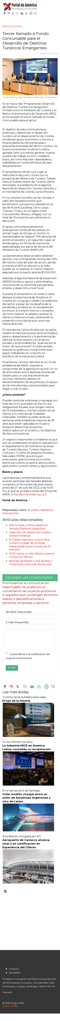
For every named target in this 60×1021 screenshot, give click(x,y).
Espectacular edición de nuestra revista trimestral (29, 534)
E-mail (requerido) (17, 622)
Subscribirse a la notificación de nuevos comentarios (28, 656)
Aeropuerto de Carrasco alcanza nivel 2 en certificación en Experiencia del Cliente (25, 843)
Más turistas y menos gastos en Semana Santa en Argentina (28, 527)
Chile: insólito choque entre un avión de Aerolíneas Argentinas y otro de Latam (26, 798)
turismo (34, 510)
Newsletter (15, 972)
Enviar (12, 667)
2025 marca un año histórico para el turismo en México (32, 555)
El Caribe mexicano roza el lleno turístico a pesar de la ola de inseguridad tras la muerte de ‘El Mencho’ (30, 544)
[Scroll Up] (10, 1006)
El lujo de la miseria (16, 700)
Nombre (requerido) (19, 611)
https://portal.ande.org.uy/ (28, 494)
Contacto (14, 969)
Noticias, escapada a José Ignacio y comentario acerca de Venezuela (30, 562)
